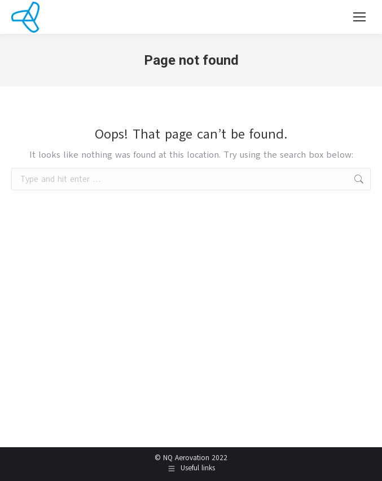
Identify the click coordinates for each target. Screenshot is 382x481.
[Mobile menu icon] (359, 17)
